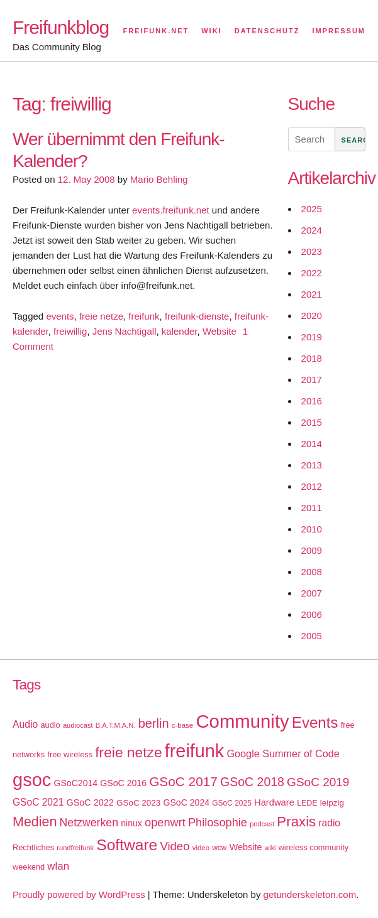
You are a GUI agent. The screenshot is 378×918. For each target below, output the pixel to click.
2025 (311, 208)
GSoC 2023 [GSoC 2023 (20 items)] (138, 802)
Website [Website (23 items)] (246, 847)
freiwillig (70, 331)
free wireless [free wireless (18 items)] (69, 754)
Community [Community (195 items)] (242, 721)
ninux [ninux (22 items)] (131, 823)
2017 (311, 379)
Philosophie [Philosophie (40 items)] (217, 822)
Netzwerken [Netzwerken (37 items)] (89, 822)
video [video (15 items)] (200, 847)
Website (219, 331)
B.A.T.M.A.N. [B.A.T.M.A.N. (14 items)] (116, 725)
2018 (311, 358)
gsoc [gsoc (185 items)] (32, 780)
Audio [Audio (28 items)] (25, 724)
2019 (311, 337)
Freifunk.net (156, 31)
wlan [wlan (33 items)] (58, 866)
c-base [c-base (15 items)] (182, 725)
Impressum (338, 31)
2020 (311, 315)
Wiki (211, 31)
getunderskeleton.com (310, 894)
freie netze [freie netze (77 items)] (128, 752)
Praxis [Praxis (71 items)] (296, 821)
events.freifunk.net (170, 210)
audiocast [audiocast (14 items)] (78, 725)
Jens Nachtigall (124, 331)
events (60, 316)
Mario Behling (159, 179)
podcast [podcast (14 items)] (262, 824)
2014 (311, 443)
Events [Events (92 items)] (315, 722)
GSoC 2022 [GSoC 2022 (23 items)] (90, 802)
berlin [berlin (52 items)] (153, 723)
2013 (311, 465)
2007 (311, 593)
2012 (311, 486)
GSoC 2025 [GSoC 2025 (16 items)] (232, 803)
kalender (179, 331)
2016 (311, 401)
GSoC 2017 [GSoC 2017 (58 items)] (183, 781)
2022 (311, 272)
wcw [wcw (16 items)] (219, 847)
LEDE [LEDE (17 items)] (307, 803)
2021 (311, 294)
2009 (311, 550)
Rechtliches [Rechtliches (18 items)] (33, 847)
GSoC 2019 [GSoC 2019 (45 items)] (318, 782)
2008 (311, 571)
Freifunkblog (61, 27)
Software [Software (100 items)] (126, 844)
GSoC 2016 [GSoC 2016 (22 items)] (123, 783)
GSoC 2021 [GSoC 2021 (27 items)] (38, 802)
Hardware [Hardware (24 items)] (274, 802)
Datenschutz (267, 31)
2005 (311, 635)
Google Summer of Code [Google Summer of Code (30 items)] (282, 753)
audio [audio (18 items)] (50, 725)
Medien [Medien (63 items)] (35, 821)
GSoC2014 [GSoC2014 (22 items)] (75, 783)
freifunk (143, 316)
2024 (311, 230)
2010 (311, 529)
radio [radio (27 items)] (329, 823)
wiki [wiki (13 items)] (270, 847)
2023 (311, 251)
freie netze (101, 316)
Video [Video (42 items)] (174, 846)
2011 (311, 507)
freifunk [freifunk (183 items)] (195, 751)
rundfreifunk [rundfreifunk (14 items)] (75, 847)
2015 (311, 422)
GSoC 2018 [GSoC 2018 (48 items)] (252, 782)
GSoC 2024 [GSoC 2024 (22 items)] (186, 802)
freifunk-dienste (197, 316)
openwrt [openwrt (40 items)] (165, 822)
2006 (311, 614)
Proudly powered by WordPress (79, 894)
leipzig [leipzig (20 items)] (332, 802)
